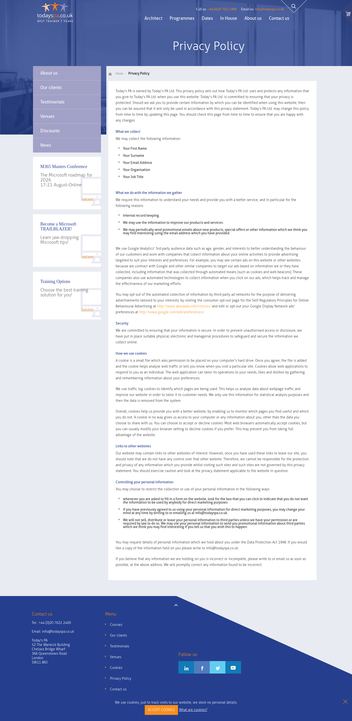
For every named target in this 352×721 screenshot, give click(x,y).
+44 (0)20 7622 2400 (216, 9)
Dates (207, 18)
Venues (47, 116)
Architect (153, 18)
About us (253, 18)
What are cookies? (193, 710)
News (45, 145)
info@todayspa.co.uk (262, 9)
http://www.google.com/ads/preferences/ (171, 312)
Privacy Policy (120, 678)
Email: (53, 632)
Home (117, 73)
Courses (116, 625)
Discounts (50, 130)
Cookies (116, 668)
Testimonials (52, 101)
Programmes (182, 18)
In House (228, 18)
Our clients (51, 87)
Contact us (279, 18)
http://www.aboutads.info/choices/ (184, 306)
